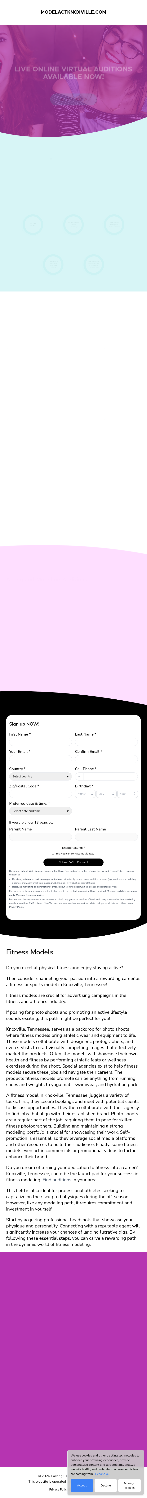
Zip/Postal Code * (24, 786)
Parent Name (20, 829)
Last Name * (85, 734)
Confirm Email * (88, 751)
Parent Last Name (90, 829)
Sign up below (73, 102)
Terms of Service (96, 871)
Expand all (102, 1474)
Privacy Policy (116, 871)
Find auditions (56, 1180)
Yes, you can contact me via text (75, 853)
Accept (82, 1485)
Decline (105, 1485)
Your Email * (19, 751)
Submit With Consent (73, 862)
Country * (17, 768)
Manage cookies (129, 1485)
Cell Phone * (85, 768)
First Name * (20, 734)
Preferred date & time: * (29, 803)
